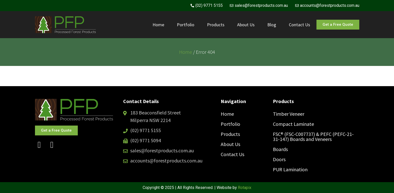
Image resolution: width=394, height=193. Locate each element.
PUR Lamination (290, 169)
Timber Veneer (288, 114)
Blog (271, 25)
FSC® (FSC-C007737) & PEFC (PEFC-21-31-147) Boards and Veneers (313, 136)
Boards (280, 149)
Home (158, 25)
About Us (246, 25)
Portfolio (185, 25)
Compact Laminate (293, 124)
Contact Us (299, 25)
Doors (279, 159)
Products (215, 25)
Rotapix (244, 187)
